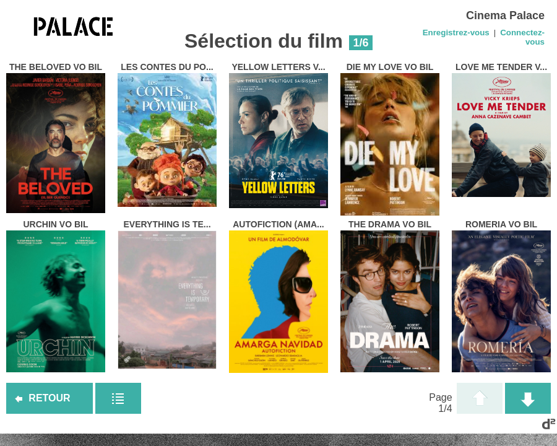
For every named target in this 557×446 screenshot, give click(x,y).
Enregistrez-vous (456, 32)
